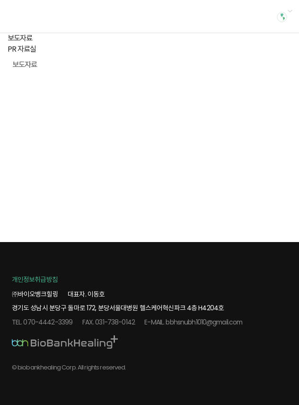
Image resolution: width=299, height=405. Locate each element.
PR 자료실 (22, 49)
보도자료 (20, 38)
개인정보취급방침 (35, 279)
